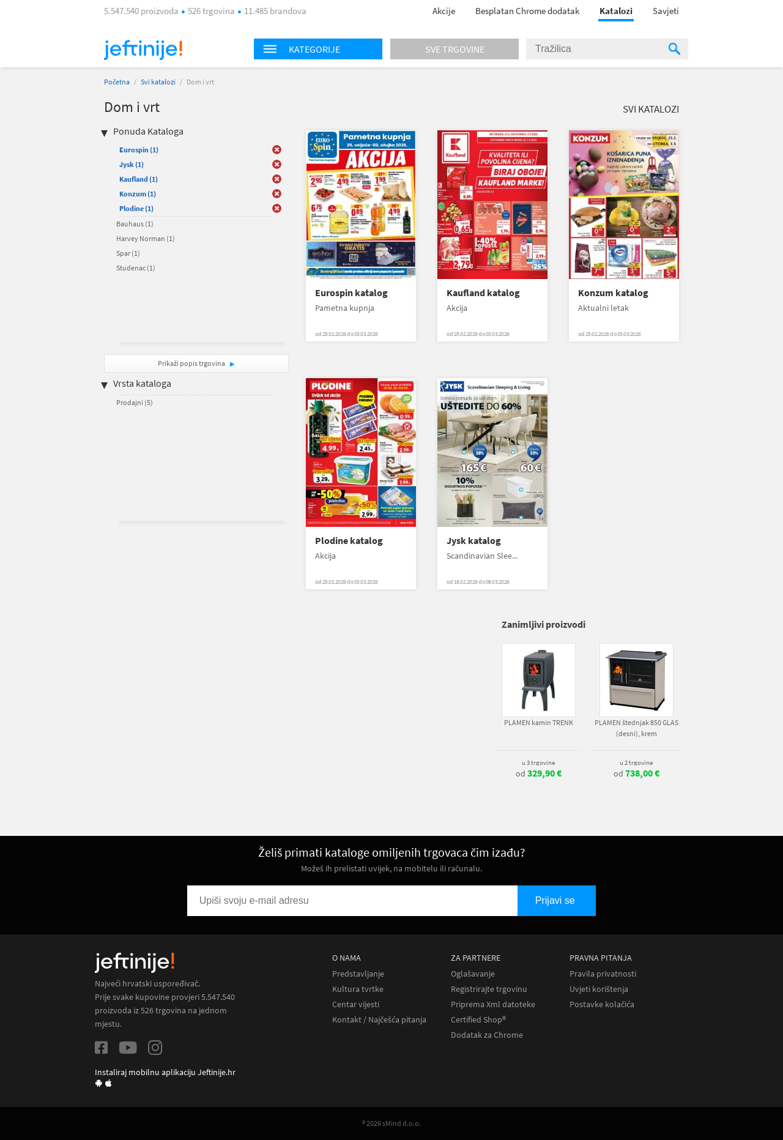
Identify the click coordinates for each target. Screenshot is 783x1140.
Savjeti (666, 11)
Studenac (135, 267)
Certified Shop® (478, 1020)
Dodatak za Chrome (487, 1035)
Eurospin (138, 149)
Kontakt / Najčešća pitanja (379, 1020)
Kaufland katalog (483, 293)
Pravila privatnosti (603, 974)
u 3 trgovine (538, 762)
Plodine (136, 208)
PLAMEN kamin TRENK (538, 722)
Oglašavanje (473, 974)
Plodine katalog (349, 540)
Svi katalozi (158, 81)
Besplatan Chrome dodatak (527, 11)
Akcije (443, 11)
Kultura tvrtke (358, 989)
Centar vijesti (355, 1004)
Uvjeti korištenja (599, 989)
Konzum (137, 193)
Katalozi (616, 11)
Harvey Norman (145, 238)
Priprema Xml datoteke (493, 1004)
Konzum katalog (613, 293)
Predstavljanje (358, 974)
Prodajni (134, 402)
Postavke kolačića (602, 1004)
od (539, 773)
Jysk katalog (474, 540)
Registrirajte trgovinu (489, 989)
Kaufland (138, 179)
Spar (128, 253)
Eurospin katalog (351, 293)
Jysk (131, 164)
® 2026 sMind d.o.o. (391, 1123)
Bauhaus (135, 223)
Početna (117, 81)
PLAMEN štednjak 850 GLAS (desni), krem (636, 728)
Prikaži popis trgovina (192, 363)
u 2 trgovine (636, 762)
